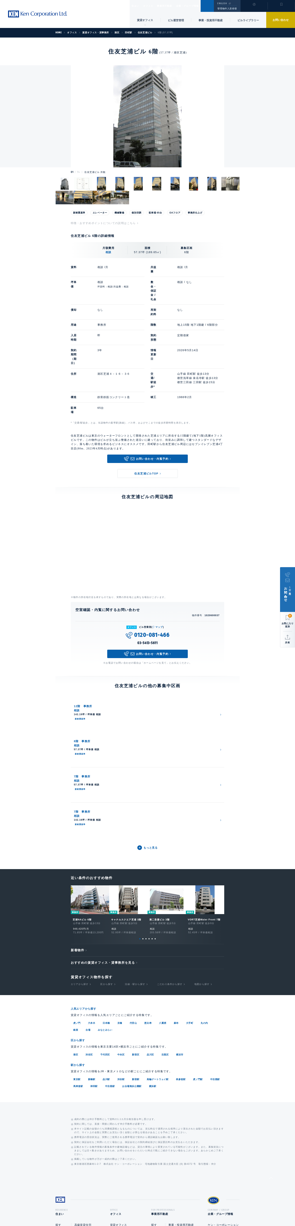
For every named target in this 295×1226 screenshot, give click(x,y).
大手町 (189, 892)
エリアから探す (79, 854)
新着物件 (77, 820)
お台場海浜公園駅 (132, 955)
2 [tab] (142, 809)
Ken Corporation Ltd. (37, 14)
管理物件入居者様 (227, 8)
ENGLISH (222, 3)
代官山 (133, 892)
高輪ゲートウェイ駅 (157, 948)
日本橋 (106, 892)
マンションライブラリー (71, 1127)
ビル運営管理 (176, 20)
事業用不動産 (172, 6)
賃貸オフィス (118, 1095)
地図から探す (201, 854)
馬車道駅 (78, 955)
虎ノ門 (77, 892)
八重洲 (162, 892)
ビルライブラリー (248, 20)
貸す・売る (62, 1111)
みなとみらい (105, 899)
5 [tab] (152, 809)
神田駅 (94, 955)
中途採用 (213, 1123)
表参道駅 (180, 948)
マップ (159, 579)
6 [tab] (155, 809)
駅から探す (79, 934)
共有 (287, 642)
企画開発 (174, 1127)
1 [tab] (139, 809)
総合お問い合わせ (109, 1210)
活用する (156, 1103)
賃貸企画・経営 (178, 1103)
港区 (75, 924)
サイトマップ (189, 1210)
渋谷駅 (121, 948)
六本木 (91, 892)
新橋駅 (91, 948)
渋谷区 (89, 924)
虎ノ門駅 (198, 948)
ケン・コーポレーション (223, 1107)
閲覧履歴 (254, 8)
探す (58, 1095)
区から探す (106, 854)
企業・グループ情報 (199, 6)
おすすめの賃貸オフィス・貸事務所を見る (103, 833)
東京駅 (77, 948)
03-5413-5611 (147, 596)
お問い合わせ (281, 19)
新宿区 (135, 924)
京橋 (119, 892)
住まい (137, 6)
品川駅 (106, 948)
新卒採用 (213, 1115)
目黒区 (165, 924)
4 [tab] (149, 809)
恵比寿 (148, 892)
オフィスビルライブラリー (127, 1118)
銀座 (75, 899)
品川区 (150, 924)
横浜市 (179, 924)
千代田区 (105, 924)
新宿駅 (135, 948)
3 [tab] (146, 809)
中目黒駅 (215, 948)
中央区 (121, 924)
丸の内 (204, 892)
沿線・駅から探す (135, 854)
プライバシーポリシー (141, 1210)
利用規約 (168, 1210)
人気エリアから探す (86, 878)
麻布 (176, 892)
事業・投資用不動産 (211, 20)
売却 (171, 1119)
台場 (88, 899)
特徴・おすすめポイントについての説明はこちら (103, 223)
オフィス (153, 6)
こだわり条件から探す (169, 854)
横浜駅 (152, 955)
